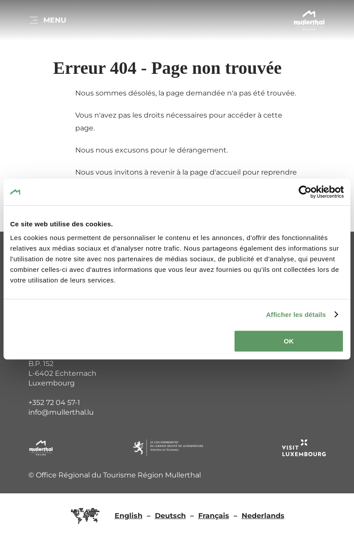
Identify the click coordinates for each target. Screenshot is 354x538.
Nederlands (263, 515)
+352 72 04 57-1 (54, 402)
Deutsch (170, 515)
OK (289, 341)
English (128, 515)
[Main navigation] (47, 20)
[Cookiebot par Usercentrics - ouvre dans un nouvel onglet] (305, 191)
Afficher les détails (296, 314)
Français (213, 515)
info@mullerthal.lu (61, 412)
